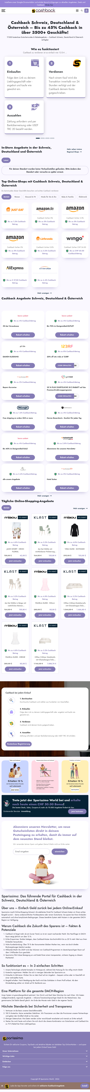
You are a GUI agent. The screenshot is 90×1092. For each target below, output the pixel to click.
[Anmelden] (86, 11)
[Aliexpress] (15, 274)
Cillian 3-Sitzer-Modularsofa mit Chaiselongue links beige (75, 609)
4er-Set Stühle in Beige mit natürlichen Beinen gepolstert (15, 609)
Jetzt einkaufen (15, 563)
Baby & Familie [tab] (68, 197)
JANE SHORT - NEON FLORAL (15, 550)
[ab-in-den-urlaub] (45, 274)
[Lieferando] (45, 245)
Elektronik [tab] (83, 197)
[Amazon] (45, 215)
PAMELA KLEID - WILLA (45, 606)
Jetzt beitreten (76, 821)
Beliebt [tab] (6, 197)
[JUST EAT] (15, 215)
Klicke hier (49, 5)
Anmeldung (25, 821)
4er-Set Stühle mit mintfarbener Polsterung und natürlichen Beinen (45, 552)
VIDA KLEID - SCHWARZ (75, 549)
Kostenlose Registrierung (18, 754)
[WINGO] (75, 245)
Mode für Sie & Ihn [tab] (48, 197)
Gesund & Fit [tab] (30, 197)
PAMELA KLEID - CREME (15, 664)
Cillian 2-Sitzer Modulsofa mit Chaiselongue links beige (45, 666)
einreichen (59, 862)
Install (84, 1088)
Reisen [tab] (17, 197)
